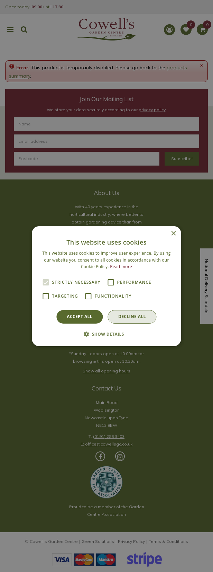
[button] (106, 334)
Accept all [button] (79, 316)
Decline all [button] (132, 316)
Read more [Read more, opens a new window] (121, 267)
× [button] (173, 233)
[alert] (106, 286)
